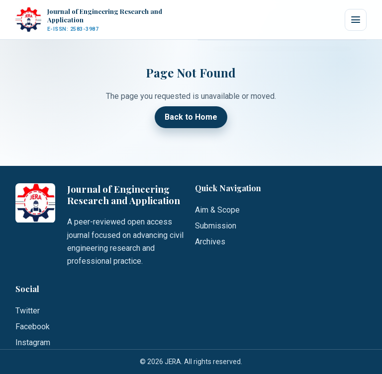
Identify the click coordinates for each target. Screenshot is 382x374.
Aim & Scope (217, 210)
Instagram (32, 342)
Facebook (32, 326)
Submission (215, 225)
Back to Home (191, 117)
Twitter (27, 310)
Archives (210, 241)
